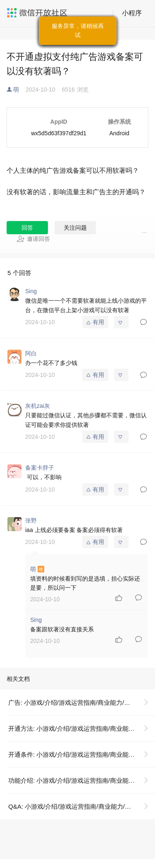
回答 (27, 227)
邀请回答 (33, 238)
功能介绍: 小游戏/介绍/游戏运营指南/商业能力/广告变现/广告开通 (81, 780)
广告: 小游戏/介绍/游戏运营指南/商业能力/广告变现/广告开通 (81, 702)
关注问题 (75, 227)
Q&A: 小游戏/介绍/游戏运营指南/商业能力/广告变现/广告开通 (81, 806)
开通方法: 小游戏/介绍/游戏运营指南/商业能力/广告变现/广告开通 (81, 728)
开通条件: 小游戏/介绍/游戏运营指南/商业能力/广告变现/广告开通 (81, 754)
